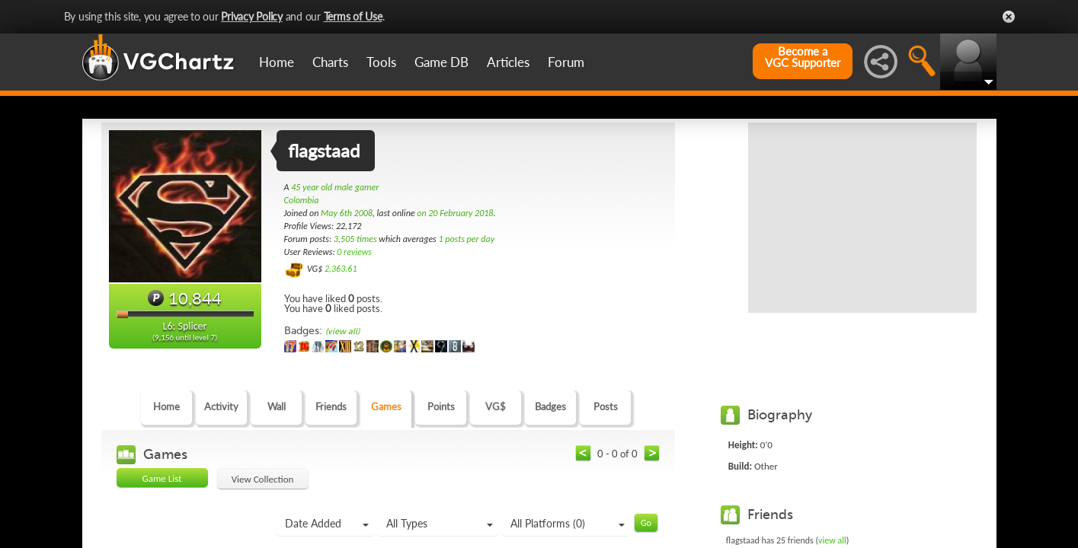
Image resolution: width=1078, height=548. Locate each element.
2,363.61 (341, 268)
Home (276, 62)
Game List (162, 478)
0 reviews (354, 252)
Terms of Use (353, 16)
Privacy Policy (252, 16)
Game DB (441, 62)
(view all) (342, 331)
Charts (330, 62)
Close (1009, 17)
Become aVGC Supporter (802, 57)
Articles (508, 62)
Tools (381, 62)
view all (832, 540)
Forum (566, 62)
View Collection (263, 479)
